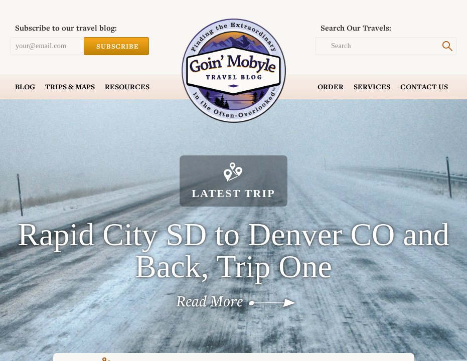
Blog (25, 86)
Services (372, 86)
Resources (127, 86)
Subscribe (116, 46)
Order (331, 86)
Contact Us (424, 86)
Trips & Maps (70, 86)
